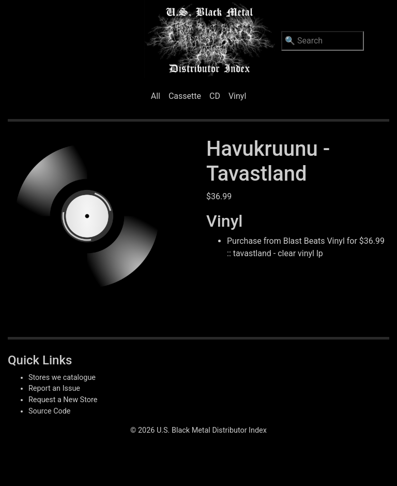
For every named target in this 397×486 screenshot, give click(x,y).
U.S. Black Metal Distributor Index (212, 430)
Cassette (185, 96)
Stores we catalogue (62, 377)
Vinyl (237, 96)
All (155, 96)
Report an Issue (54, 388)
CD (214, 96)
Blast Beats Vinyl (314, 241)
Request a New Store (62, 399)
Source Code (49, 411)
